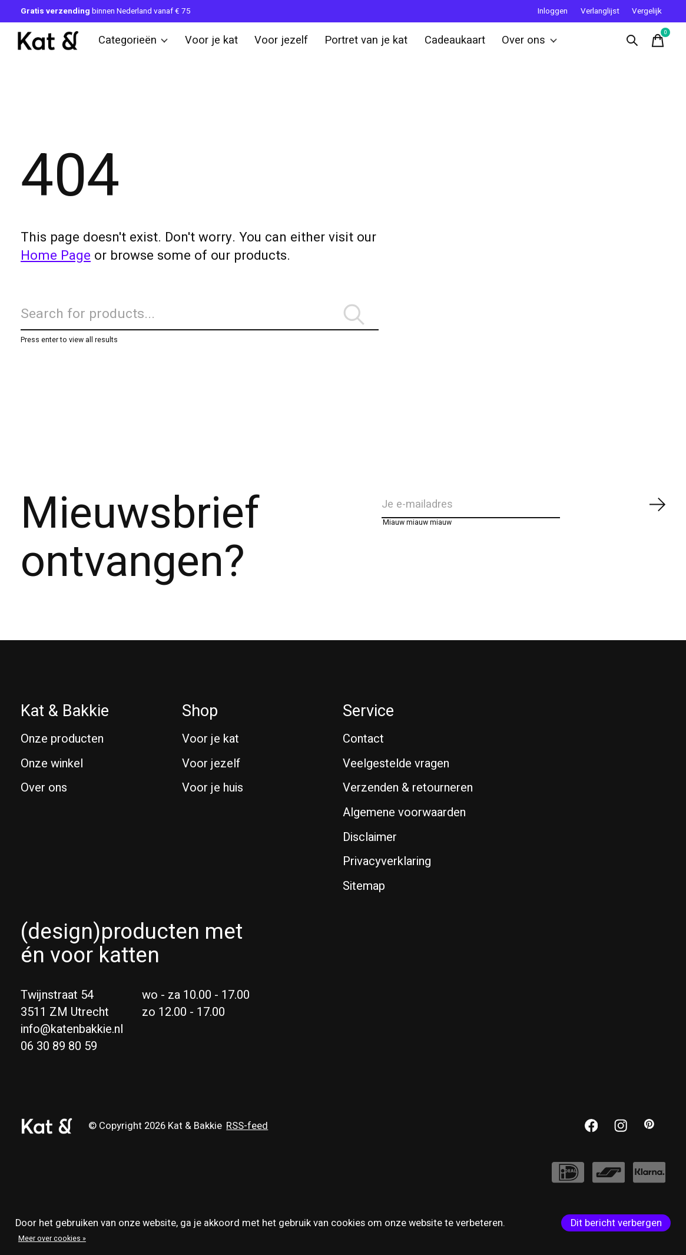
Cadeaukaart (444, 44)
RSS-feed (247, 1145)
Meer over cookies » (52, 1238)
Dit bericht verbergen (616, 1223)
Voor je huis (212, 807)
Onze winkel (52, 783)
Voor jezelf (279, 44)
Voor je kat (213, 44)
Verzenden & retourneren (408, 807)
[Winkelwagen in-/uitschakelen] (653, 44)
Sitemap (364, 905)
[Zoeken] (200, 328)
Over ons (515, 44)
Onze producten (62, 758)
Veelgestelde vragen (396, 783)
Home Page (56, 263)
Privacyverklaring (387, 881)
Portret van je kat (359, 44)
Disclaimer (370, 856)
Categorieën (138, 44)
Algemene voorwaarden (404, 832)
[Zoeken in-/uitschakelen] (627, 44)
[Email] (524, 528)
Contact (363, 758)
